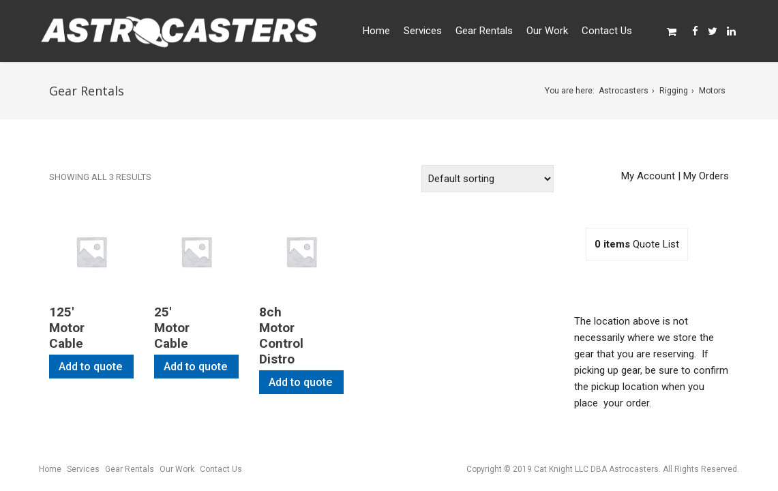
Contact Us (607, 31)
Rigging (673, 90)
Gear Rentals (484, 31)
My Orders (706, 176)
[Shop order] (487, 178)
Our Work (547, 31)
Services (423, 31)
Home (376, 31)
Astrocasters (623, 90)
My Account (648, 176)
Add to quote (90, 366)
